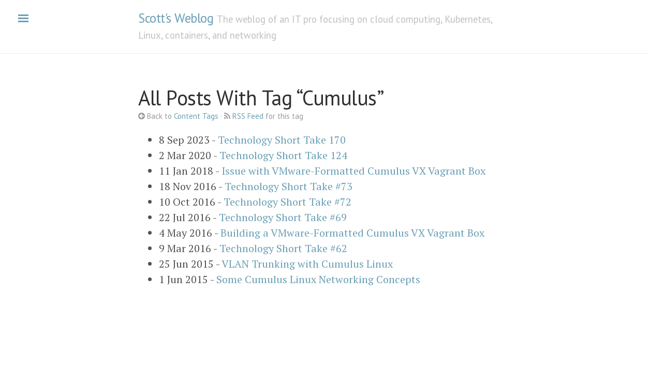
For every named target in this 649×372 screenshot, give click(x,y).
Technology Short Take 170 (282, 140)
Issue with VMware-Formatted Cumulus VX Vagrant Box (353, 171)
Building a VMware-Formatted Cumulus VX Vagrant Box (352, 233)
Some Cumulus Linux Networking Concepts (318, 279)
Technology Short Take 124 (283, 155)
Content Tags (196, 116)
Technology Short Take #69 (283, 217)
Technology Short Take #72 (287, 202)
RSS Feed (247, 116)
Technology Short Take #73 (288, 186)
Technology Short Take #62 (283, 248)
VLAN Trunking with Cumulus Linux (307, 264)
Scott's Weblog (175, 18)
